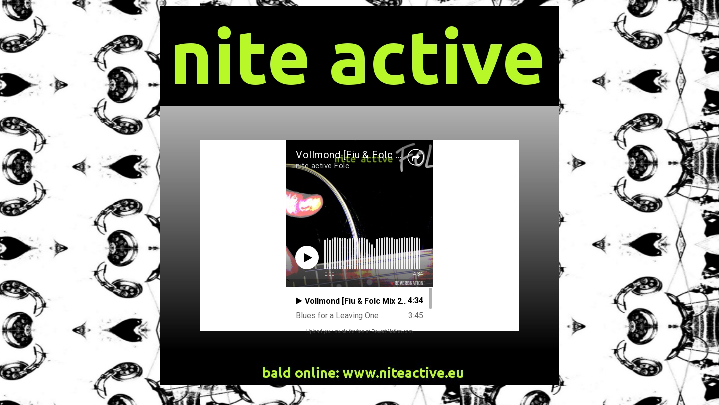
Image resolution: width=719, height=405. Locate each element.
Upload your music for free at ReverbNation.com (359, 331)
